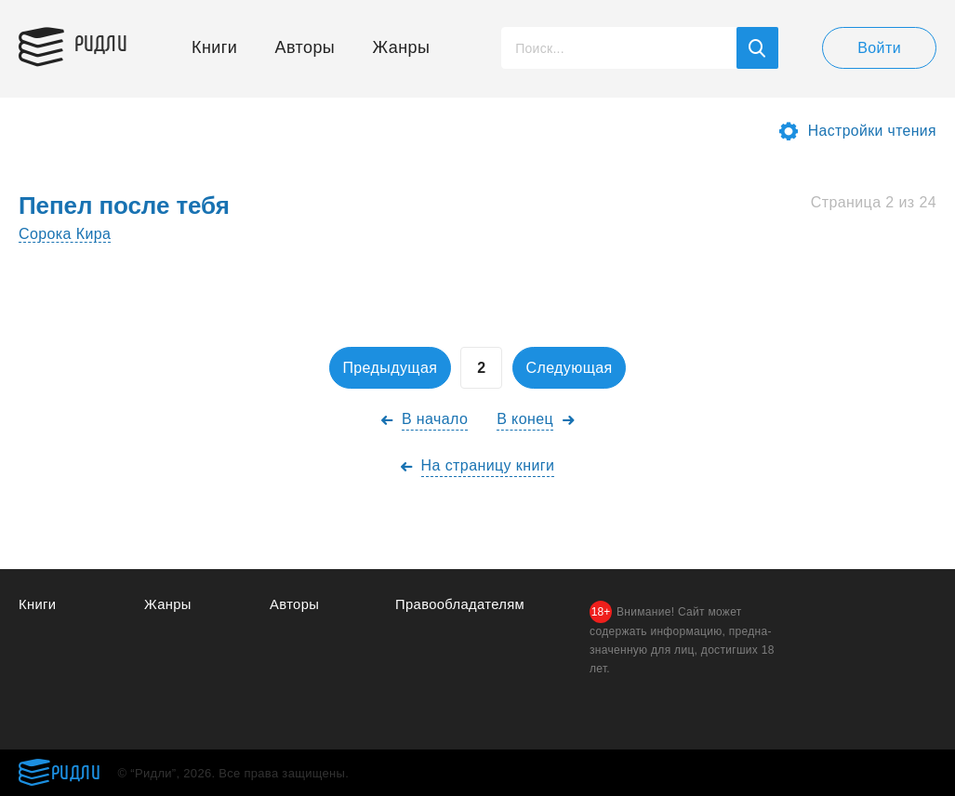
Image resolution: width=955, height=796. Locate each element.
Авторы (305, 47)
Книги (214, 47)
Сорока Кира (65, 234)
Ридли (106, 43)
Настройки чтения (871, 131)
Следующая (572, 368)
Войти (879, 48)
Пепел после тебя (124, 205)
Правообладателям (460, 604)
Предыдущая (386, 368)
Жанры (402, 47)
